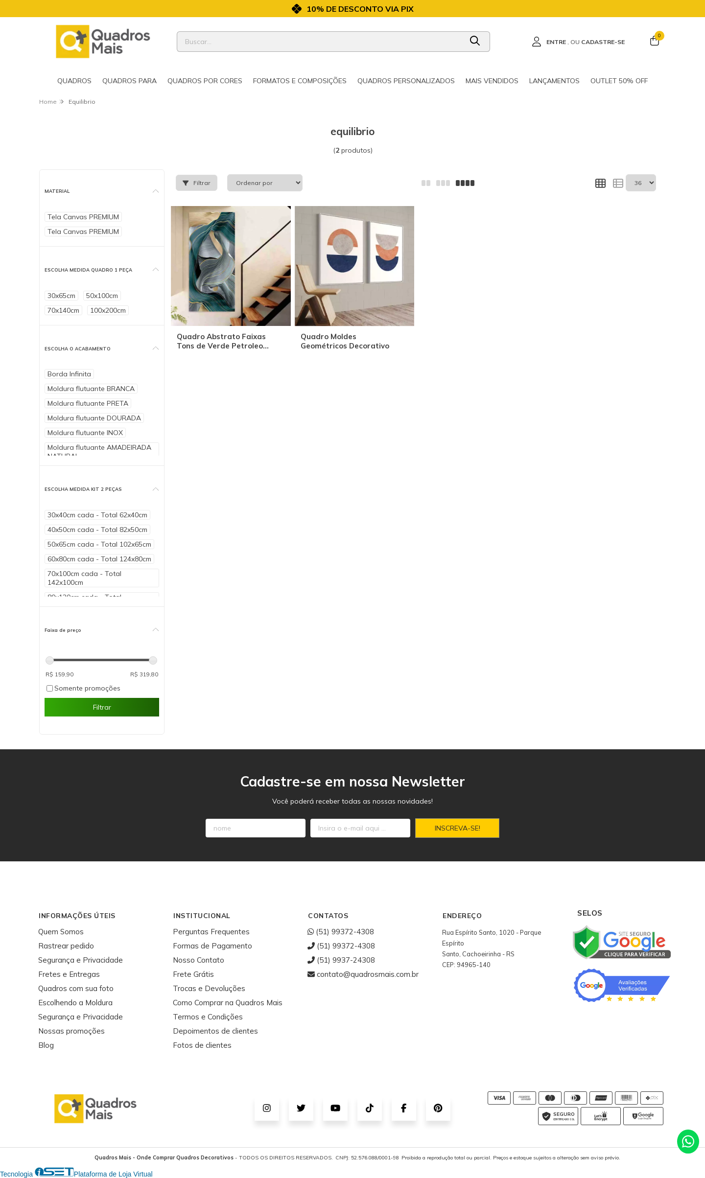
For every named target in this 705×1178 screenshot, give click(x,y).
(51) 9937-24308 (341, 960)
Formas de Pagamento (212, 945)
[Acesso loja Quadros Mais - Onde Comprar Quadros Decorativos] (578, 41)
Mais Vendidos (492, 80)
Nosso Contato (198, 960)
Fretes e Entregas (69, 974)
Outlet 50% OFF (619, 80)
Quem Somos (61, 931)
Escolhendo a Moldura (75, 1002)
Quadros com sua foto (76, 988)
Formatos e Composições (300, 80)
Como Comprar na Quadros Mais (227, 1002)
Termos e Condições (208, 1016)
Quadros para (129, 80)
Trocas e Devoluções (209, 988)
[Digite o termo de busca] (319, 41)
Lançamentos (554, 80)
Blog (46, 1045)
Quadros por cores (204, 80)
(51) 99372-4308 (340, 931)
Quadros (74, 80)
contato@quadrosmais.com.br (363, 974)
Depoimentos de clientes (215, 1031)
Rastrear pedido (66, 945)
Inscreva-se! (457, 828)
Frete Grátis (193, 974)
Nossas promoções (71, 1031)
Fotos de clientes (202, 1045)
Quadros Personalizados (406, 80)
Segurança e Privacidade (80, 960)
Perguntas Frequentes (211, 931)
